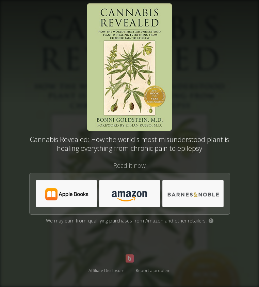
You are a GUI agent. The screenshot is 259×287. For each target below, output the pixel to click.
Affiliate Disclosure (106, 270)
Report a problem (153, 270)
